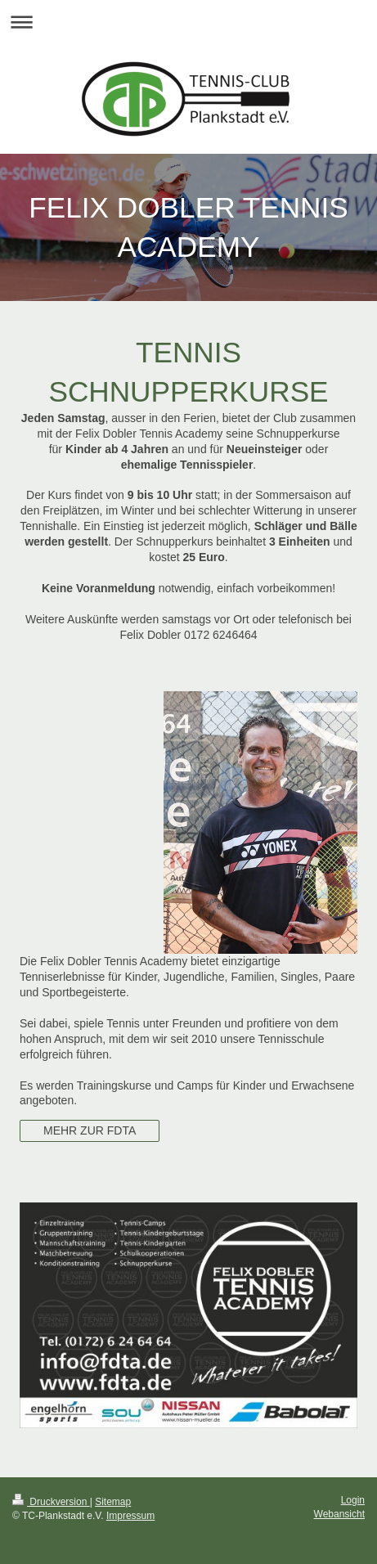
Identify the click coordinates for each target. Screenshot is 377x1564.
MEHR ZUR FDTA (89, 1130)
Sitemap (113, 1502)
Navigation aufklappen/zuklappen (188, 21)
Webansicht (339, 1514)
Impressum (130, 1515)
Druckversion (51, 1502)
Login (353, 1500)
